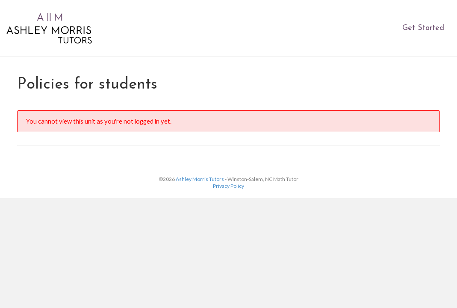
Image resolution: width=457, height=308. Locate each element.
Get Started (423, 28)
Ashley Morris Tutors (200, 179)
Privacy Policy (228, 186)
